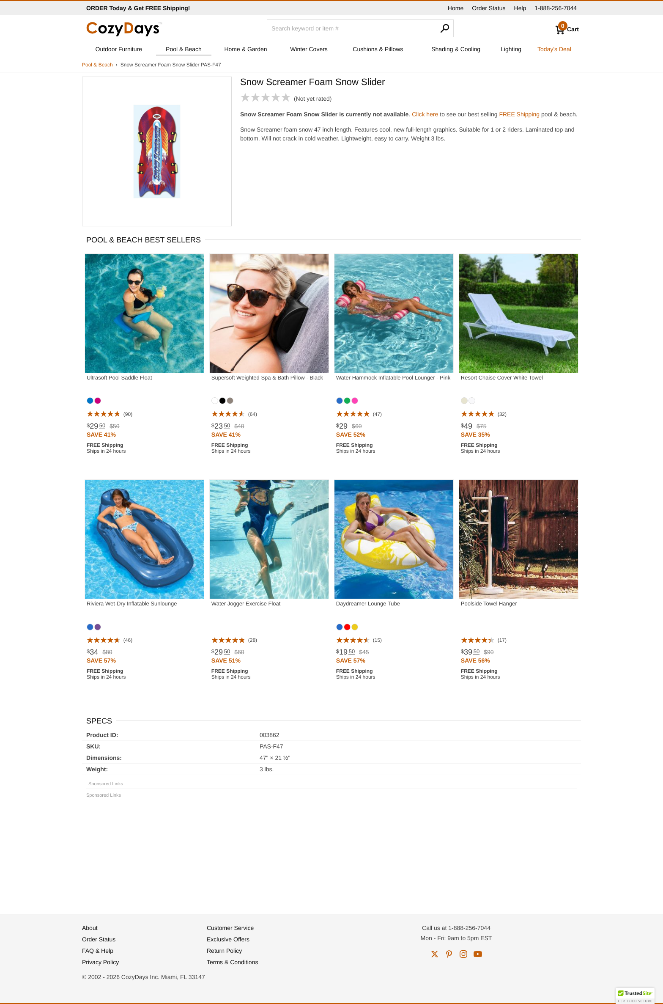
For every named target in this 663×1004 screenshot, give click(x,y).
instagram (463, 954)
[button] (635, 996)
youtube (478, 954)
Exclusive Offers (228, 939)
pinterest (449, 954)
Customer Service (230, 927)
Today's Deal (554, 49)
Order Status (488, 8)
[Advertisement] (331, 852)
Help (520, 8)
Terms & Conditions (232, 962)
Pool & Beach (184, 49)
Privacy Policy (100, 962)
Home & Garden (245, 49)
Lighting (511, 49)
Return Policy (224, 950)
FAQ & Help (97, 950)
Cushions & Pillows (378, 49)
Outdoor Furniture (119, 49)
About (90, 927)
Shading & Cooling (455, 49)
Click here (425, 114)
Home (455, 8)
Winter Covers (309, 49)
